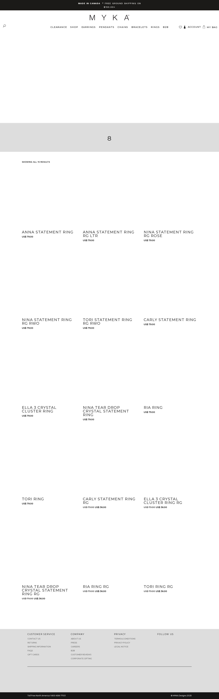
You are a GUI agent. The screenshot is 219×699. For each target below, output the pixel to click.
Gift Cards (33, 654)
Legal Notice (121, 647)
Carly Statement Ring (170, 319)
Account (194, 27)
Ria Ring (153, 407)
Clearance (58, 27)
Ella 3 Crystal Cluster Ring (39, 409)
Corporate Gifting (81, 658)
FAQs (30, 650)
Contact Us (34, 639)
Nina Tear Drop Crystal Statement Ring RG (45, 590)
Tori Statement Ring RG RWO (107, 321)
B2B (73, 650)
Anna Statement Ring (47, 232)
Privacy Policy (122, 643)
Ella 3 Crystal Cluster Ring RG (163, 501)
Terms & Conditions (124, 639)
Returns (32, 643)
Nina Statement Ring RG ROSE (169, 234)
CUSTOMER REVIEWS (81, 654)
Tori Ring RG (158, 586)
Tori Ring (33, 499)
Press (74, 643)
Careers (75, 647)
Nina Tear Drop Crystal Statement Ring (106, 411)
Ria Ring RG (96, 586)
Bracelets (139, 27)
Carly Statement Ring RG (109, 501)
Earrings (89, 27)
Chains (123, 27)
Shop (74, 27)
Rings (155, 27)
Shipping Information (39, 647)
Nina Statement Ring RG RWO (47, 321)
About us (76, 639)
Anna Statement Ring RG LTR (108, 234)
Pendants (106, 27)
